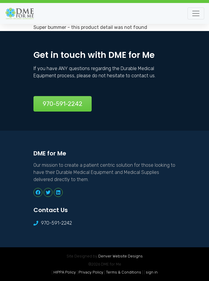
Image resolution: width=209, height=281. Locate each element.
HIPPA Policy (64, 272)
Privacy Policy (91, 272)
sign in (152, 272)
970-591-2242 (62, 103)
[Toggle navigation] (196, 13)
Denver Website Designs (120, 256)
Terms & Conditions (123, 272)
